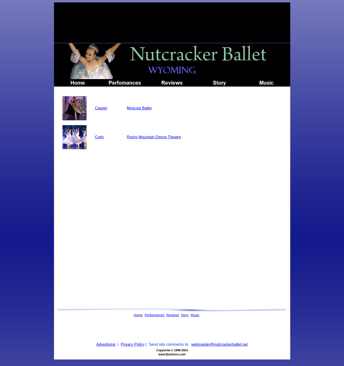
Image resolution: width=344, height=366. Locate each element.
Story (185, 315)
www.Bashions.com (172, 354)
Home (138, 315)
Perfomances (154, 315)
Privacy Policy (133, 344)
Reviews (172, 315)
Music (195, 315)
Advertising (105, 344)
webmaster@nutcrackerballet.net (219, 344)
